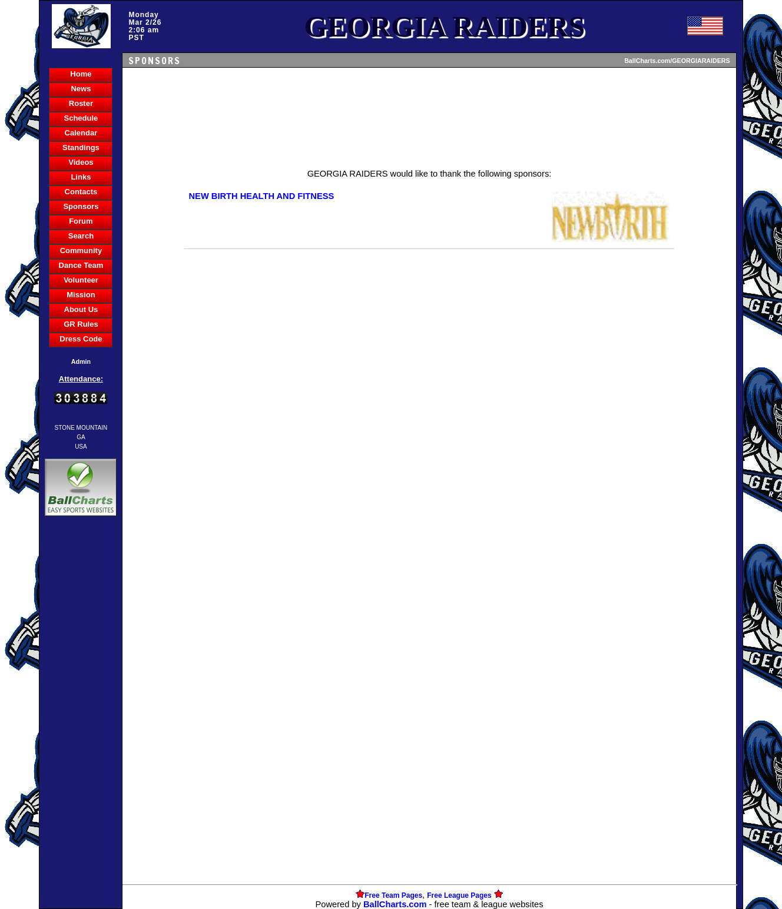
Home (80, 73)
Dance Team (81, 265)
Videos (80, 162)
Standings (81, 147)
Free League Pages (459, 895)
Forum (80, 221)
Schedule (81, 118)
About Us (81, 309)
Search (81, 235)
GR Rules (81, 324)
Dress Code (80, 338)
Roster (81, 103)
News (81, 88)
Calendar (81, 132)
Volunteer (81, 280)
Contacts (81, 191)
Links (81, 176)
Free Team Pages (393, 895)
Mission (81, 294)
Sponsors (80, 206)
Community (81, 250)
